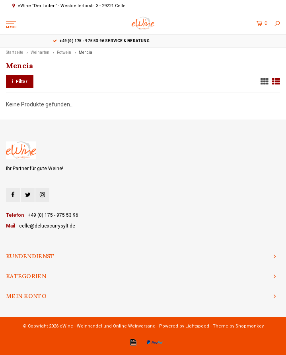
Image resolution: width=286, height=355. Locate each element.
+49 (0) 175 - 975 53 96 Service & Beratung (143, 41)
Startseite (14, 52)
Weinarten (40, 52)
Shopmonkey (249, 326)
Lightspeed (197, 326)
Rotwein (64, 52)
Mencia (85, 52)
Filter (19, 81)
